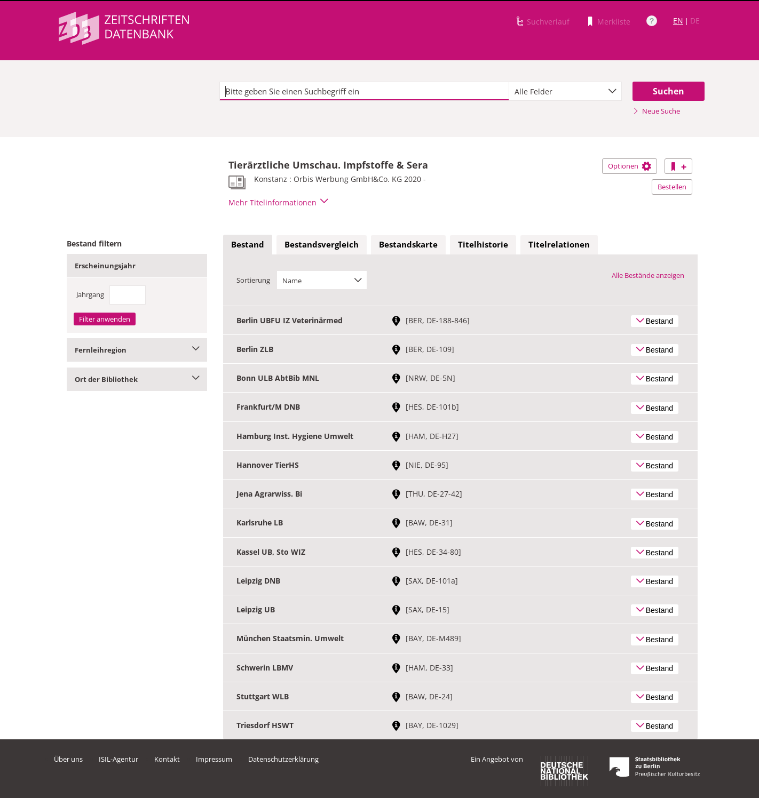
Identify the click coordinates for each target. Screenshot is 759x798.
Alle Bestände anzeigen (648, 275)
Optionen (629, 166)
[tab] (247, 245)
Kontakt (167, 759)
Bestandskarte (408, 244)
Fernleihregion (137, 350)
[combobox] (565, 91)
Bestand (247, 244)
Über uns (68, 759)
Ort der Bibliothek (137, 379)
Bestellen (672, 186)
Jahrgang (90, 294)
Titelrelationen (559, 244)
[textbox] (364, 91)
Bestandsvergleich (321, 244)
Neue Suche (656, 111)
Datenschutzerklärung (283, 759)
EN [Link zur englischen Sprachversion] (678, 20)
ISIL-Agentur (118, 759)
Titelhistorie (483, 244)
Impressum (214, 759)
